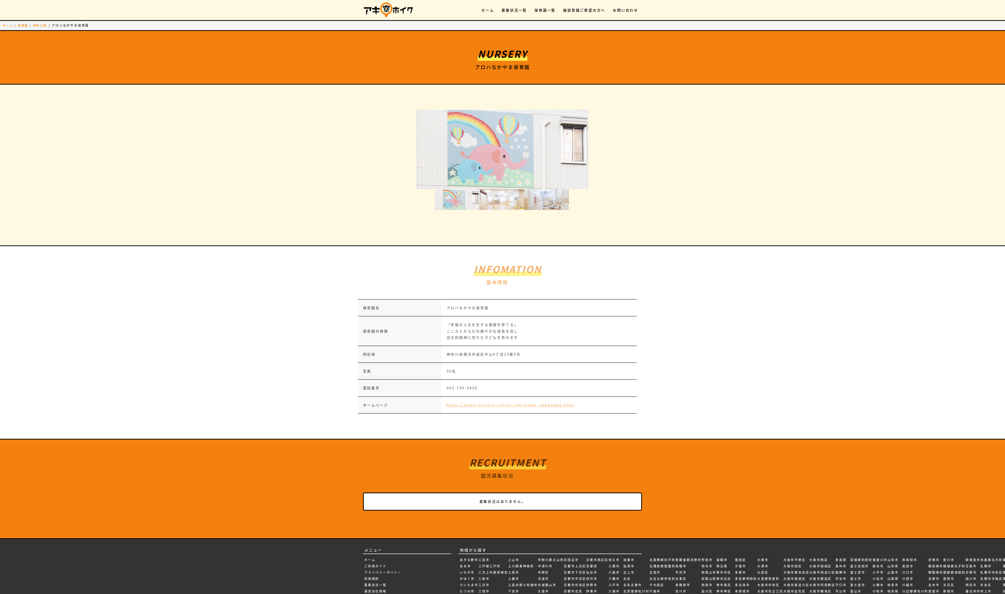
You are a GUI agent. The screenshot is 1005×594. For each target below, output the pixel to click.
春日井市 (973, 556)
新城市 (948, 556)
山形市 (892, 525)
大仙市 (740, 563)
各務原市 (682, 550)
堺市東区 (723, 563)
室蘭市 (840, 582)
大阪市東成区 (794, 544)
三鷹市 (483, 575)
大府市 (740, 588)
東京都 (985, 569)
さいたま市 (469, 550)
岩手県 (892, 575)
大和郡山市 (744, 569)
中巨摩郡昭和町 (521, 588)
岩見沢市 (894, 588)
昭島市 (971, 569)
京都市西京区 (597, 525)
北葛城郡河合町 (636, 588)
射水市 (878, 531)
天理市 (814, 575)
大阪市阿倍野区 (822, 550)
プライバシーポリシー (382, 537)
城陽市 (721, 525)
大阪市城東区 (768, 575)
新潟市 (948, 582)
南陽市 (680, 531)
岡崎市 (892, 563)
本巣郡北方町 (991, 525)
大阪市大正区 (768, 582)
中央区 (513, 575)
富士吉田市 (859, 531)
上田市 (513, 537)
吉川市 (680, 556)
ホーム (487, 10)
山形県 (892, 531)
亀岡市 (543, 563)
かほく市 (467, 544)
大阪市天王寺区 (770, 588)
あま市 (465, 531)
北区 (627, 544)
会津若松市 (595, 588)
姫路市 (840, 537)
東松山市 (987, 588)
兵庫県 (614, 569)
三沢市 (483, 550)
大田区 (762, 537)
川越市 (907, 550)
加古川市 (616, 588)
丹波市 (543, 544)
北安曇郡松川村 (636, 556)
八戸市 (614, 550)
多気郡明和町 (746, 544)
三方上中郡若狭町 (493, 537)
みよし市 (467, 575)
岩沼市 (892, 582)
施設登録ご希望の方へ (584, 10)
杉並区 (985, 550)
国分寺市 (708, 575)
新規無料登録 (375, 575)
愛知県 (933, 569)
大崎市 (740, 582)
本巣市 (971, 588)
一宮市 (465, 582)
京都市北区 (573, 556)
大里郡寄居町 (768, 544)
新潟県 (948, 588)
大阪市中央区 (768, 550)
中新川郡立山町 (551, 525)
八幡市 (614, 544)
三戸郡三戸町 (489, 531)
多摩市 (740, 537)
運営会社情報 (375, 556)
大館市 (814, 569)
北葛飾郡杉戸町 (662, 525)
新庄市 (948, 569)
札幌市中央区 (991, 537)
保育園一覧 (545, 10)
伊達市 (591, 569)
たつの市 (467, 556)
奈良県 (840, 525)
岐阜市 (892, 550)
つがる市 (467, 563)
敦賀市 (948, 544)
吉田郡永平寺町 (688, 563)
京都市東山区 (575, 588)
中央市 (513, 582)
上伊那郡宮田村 (491, 582)
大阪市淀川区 (794, 569)
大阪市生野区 (794, 582)
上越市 (513, 544)
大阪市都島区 (820, 544)
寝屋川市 (880, 525)
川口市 (907, 537)
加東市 (628, 525)
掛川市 (948, 525)
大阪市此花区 (794, 556)
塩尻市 (721, 582)
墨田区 (740, 525)
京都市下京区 (575, 537)
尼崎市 (878, 582)
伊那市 (591, 582)
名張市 (680, 582)
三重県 (483, 569)
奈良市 (814, 588)
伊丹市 (591, 544)
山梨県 (892, 544)
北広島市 (630, 563)
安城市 (840, 563)
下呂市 (513, 556)
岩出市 (892, 569)
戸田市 (933, 582)
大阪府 (814, 563)
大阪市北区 (766, 569)
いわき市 (467, 537)
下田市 (513, 563)
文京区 (948, 550)
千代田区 (656, 550)
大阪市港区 (792, 575)
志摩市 (933, 544)
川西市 (907, 544)
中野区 (543, 537)
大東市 (762, 525)
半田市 (655, 569)
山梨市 (892, 537)
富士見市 (857, 550)
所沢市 (933, 588)
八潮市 (614, 556)
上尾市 (483, 588)
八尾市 (614, 537)
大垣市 (740, 575)
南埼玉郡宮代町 (662, 582)
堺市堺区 (723, 556)
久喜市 (543, 556)
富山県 (855, 563)
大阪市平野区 (794, 525)
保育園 (24, 25)
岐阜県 (892, 556)
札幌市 (985, 531)
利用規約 (371, 544)
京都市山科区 (575, 575)
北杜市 (628, 569)
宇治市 (840, 544)
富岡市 (855, 569)
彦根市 (933, 525)
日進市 (971, 531)
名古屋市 (682, 575)
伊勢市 (591, 550)
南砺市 (655, 588)
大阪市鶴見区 (820, 556)
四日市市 (708, 563)
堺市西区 (723, 575)
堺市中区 (723, 537)
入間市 (614, 531)
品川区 (707, 556)
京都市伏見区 (575, 550)
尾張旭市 (880, 588)
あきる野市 (469, 525)
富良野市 (857, 582)
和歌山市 (708, 537)
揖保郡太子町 (954, 531)
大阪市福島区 (794, 588)
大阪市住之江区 (770, 556)
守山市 (840, 556)
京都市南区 (573, 563)
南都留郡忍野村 (688, 525)
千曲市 (655, 556)
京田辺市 (571, 525)
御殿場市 (935, 537)
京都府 (591, 531)
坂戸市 (707, 588)
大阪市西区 (818, 525)
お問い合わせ (625, 10)
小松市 (878, 544)
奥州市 (840, 531)
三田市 (483, 556)
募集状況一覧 (514, 10)
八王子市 (616, 563)
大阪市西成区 (820, 531)
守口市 (840, 550)
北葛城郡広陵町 (636, 582)
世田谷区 (515, 569)
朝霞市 (971, 575)
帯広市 (907, 563)
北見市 (655, 537)
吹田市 (707, 525)
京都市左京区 (575, 582)
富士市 (855, 544)
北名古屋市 (632, 550)
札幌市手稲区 (991, 544)
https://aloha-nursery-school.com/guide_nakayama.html (496, 369)
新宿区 (948, 563)
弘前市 (907, 582)
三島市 (483, 525)
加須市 (628, 531)
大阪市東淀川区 (796, 550)
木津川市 (973, 582)
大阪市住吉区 (768, 563)
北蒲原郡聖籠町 (662, 531)
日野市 (971, 537)
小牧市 (878, 556)
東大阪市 (987, 575)
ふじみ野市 (469, 569)
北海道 (628, 575)
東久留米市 (989, 563)
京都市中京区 (575, 544)
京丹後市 (545, 588)
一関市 (465, 588)
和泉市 (707, 550)
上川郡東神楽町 (521, 531)
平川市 (907, 569)
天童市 (814, 582)
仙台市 (591, 537)
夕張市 (740, 531)
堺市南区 (723, 550)
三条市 (483, 544)
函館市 (614, 575)
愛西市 (933, 575)
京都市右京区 (575, 569)
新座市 (948, 575)
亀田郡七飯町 (549, 569)
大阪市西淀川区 (822, 537)
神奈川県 (42, 25)
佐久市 (614, 525)
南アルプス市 (660, 575)
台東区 (680, 544)
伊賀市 (591, 563)
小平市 (878, 537)
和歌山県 (708, 544)
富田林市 (857, 575)
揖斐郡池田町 (954, 537)
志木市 (933, 550)
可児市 (680, 537)
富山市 (855, 556)
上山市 (513, 525)
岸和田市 (909, 525)
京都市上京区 (575, 531)
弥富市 (907, 588)
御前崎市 (935, 531)
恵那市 (933, 563)
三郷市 (483, 563)
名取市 (680, 569)
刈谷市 (614, 582)
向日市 (680, 588)
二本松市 (545, 575)
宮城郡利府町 (861, 525)
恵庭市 (933, 556)
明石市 (971, 550)
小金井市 (880, 575)
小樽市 (878, 550)
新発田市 (973, 525)
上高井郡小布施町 (523, 550)
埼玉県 (721, 531)
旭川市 (971, 544)
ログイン (371, 582)
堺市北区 (723, 544)
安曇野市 (842, 569)
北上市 (628, 537)
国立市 (707, 582)
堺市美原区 (725, 569)
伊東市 (591, 556)
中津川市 (545, 531)
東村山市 (987, 582)
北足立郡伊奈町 (662, 544)
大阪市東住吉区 (796, 537)
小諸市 (878, 563)
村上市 (985, 556)
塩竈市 (721, 588)
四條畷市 (708, 569)
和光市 (707, 531)
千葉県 (655, 563)
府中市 (907, 575)
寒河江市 (857, 588)
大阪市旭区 (792, 531)
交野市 (543, 582)
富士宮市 (857, 537)
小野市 (878, 569)
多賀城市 (742, 556)
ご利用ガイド (375, 531)
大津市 (762, 531)
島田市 (907, 531)
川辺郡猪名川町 (915, 556)
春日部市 (973, 563)
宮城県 (840, 588)
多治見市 (742, 550)
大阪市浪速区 (794, 563)
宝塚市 (840, 575)
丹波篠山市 (547, 550)
